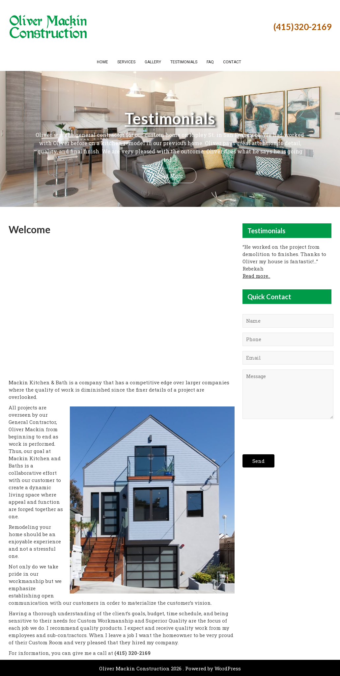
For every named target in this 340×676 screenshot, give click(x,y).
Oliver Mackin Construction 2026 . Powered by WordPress (170, 668)
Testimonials (183, 62)
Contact (232, 62)
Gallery (153, 62)
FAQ (210, 62)
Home (102, 62)
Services (126, 62)
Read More (170, 175)
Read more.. (256, 276)
